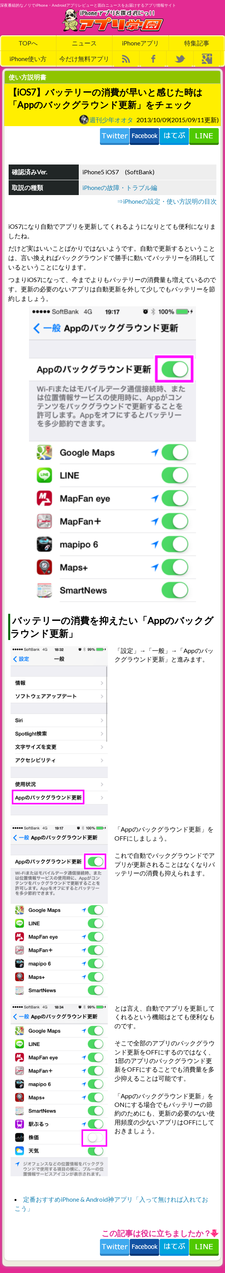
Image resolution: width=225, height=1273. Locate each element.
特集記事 (196, 43)
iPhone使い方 (28, 58)
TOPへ (28, 43)
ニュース (84, 43)
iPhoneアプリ (140, 43)
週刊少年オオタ (106, 119)
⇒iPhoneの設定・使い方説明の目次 (167, 201)
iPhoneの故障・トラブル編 (119, 187)
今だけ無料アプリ (84, 58)
